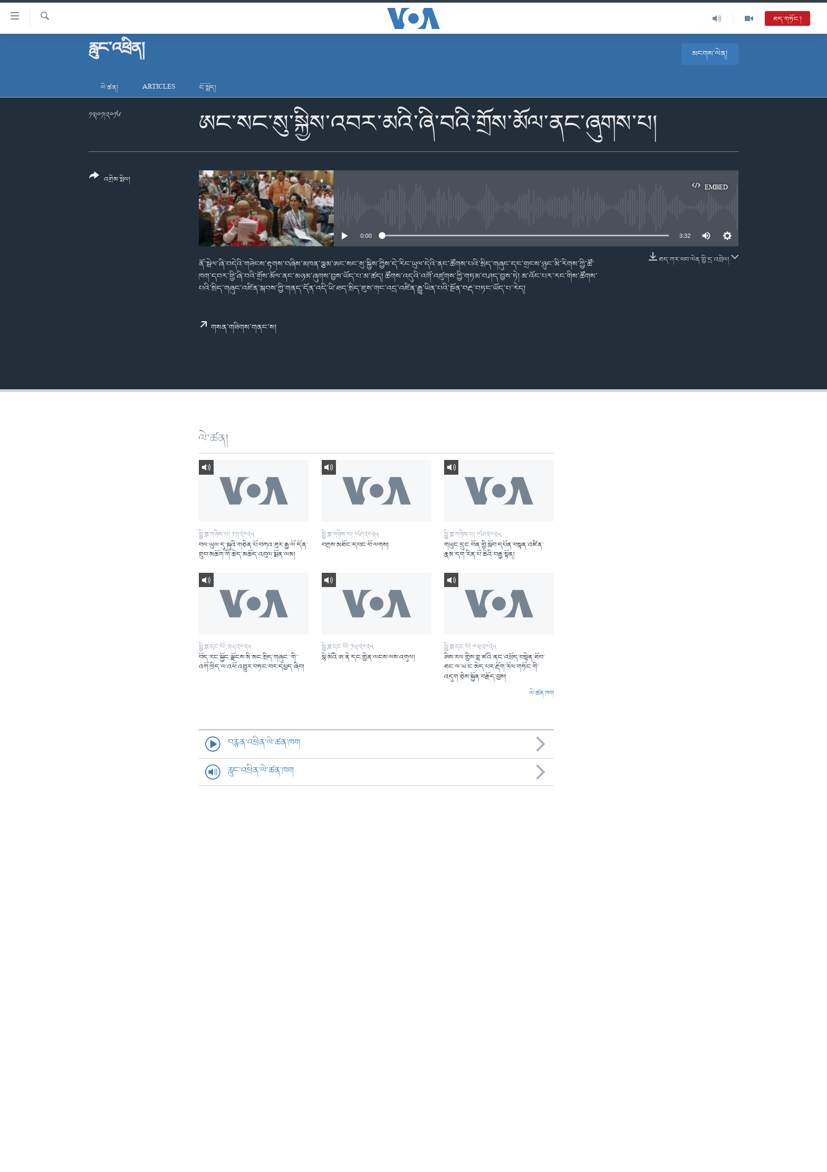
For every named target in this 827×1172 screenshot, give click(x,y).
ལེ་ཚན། (109, 87)
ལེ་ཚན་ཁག (542, 693)
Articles (158, 87)
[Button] (109, 181)
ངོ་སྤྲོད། (207, 87)
